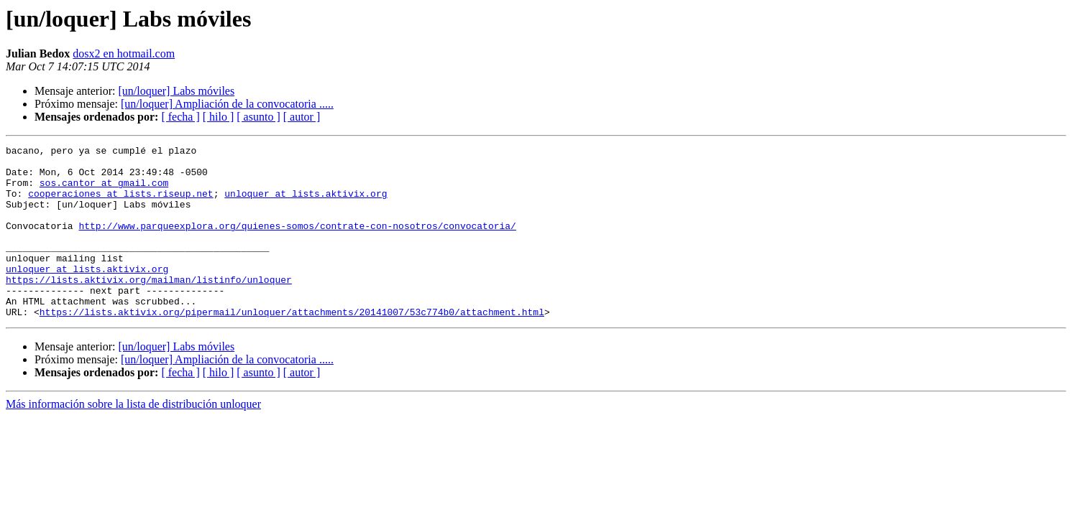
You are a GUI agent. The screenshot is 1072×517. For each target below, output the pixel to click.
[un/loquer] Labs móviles (176, 91)
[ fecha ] (180, 117)
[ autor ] (302, 117)
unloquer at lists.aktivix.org (305, 203)
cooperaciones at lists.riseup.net (120, 203)
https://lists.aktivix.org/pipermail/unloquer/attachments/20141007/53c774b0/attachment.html (292, 346)
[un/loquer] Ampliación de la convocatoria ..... (227, 104)
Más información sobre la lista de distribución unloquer (133, 438)
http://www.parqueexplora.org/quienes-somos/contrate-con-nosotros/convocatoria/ (297, 242)
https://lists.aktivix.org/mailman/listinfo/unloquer (149, 307)
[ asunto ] (258, 117)
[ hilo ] (218, 117)
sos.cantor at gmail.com (104, 191)
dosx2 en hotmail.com (124, 53)
